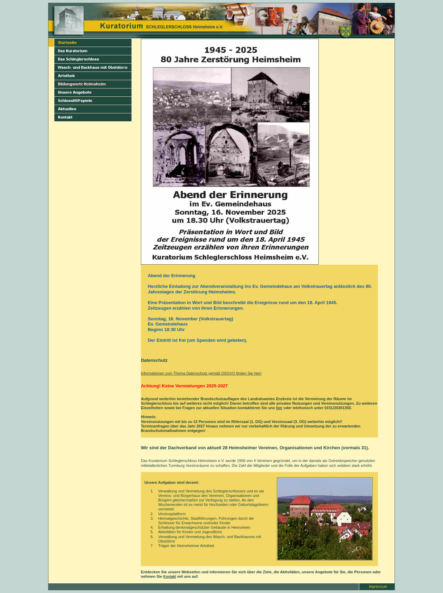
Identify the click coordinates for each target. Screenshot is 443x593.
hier (279, 408)
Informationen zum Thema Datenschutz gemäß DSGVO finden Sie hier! (201, 373)
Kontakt (169, 576)
